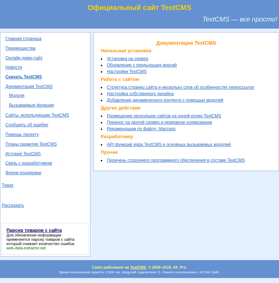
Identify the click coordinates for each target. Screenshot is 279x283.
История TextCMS (23, 153)
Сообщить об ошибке (26, 124)
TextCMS (138, 267)
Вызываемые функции (31, 105)
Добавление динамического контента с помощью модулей (165, 100)
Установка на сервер (127, 58)
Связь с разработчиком (28, 163)
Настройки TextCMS (127, 71)
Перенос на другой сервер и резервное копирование (159, 122)
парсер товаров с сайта (52, 239)
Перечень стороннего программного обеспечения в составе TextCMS (176, 160)
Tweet (7, 185)
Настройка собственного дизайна (140, 93)
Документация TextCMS (29, 86)
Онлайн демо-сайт (24, 57)
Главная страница (23, 38)
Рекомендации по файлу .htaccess (141, 128)
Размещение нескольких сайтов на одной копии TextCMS (164, 115)
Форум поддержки (23, 172)
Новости (13, 67)
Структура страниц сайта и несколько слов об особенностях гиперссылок (180, 87)
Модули (16, 95)
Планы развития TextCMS (31, 144)
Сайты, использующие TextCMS (37, 115)
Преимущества (20, 48)
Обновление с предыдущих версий (142, 65)
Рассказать (13, 205)
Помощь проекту (22, 134)
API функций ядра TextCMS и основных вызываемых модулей (169, 144)
